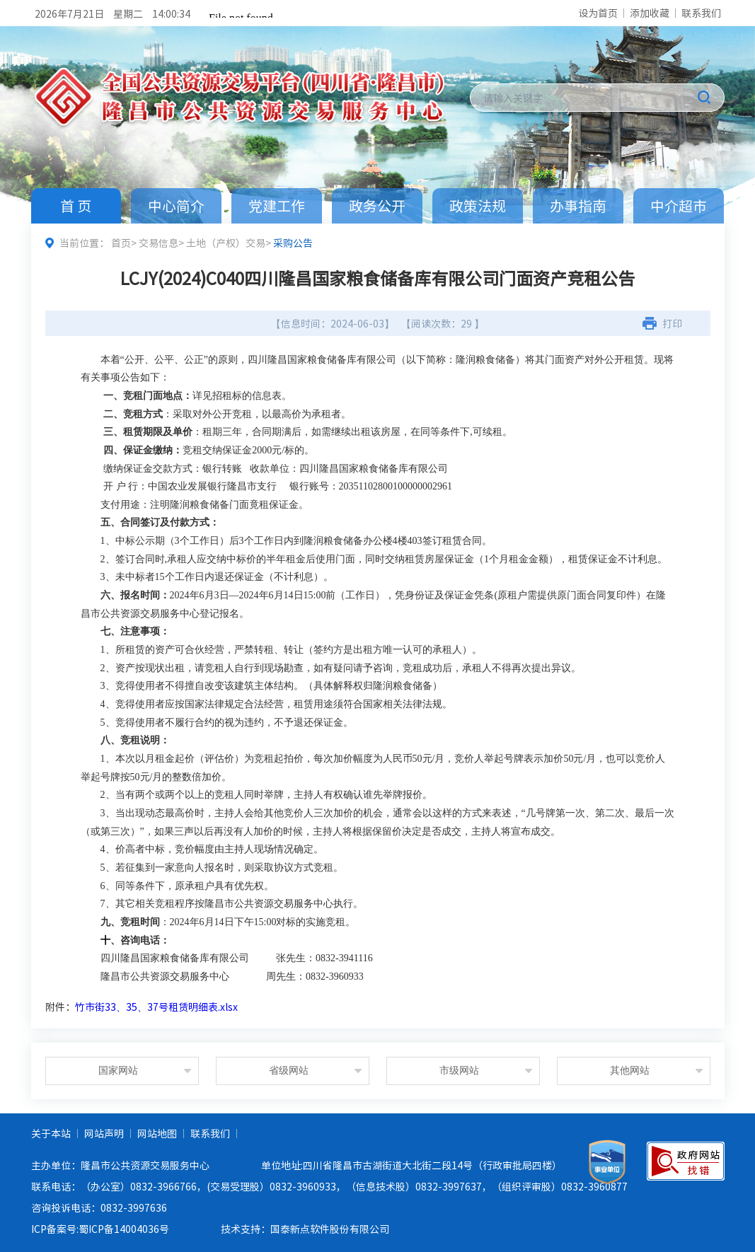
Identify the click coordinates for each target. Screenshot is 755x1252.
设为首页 (598, 13)
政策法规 (477, 205)
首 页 (75, 205)
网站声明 (104, 1133)
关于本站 (51, 1133)
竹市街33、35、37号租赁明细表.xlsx (156, 1006)
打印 (672, 323)
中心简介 (176, 205)
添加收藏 (649, 13)
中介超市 (678, 205)
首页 (121, 243)
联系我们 (701, 13)
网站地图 (157, 1133)
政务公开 (377, 205)
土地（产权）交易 (225, 243)
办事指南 (578, 205)
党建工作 (276, 205)
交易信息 (158, 243)
